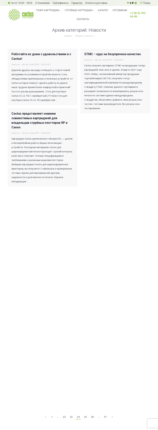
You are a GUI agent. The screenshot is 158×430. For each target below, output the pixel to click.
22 (64, 416)
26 (92, 416)
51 (105, 416)
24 (78, 416)
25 (85, 416)
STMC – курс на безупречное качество (112, 54)
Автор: (30, 64)
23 (71, 416)
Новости (15, 64)
